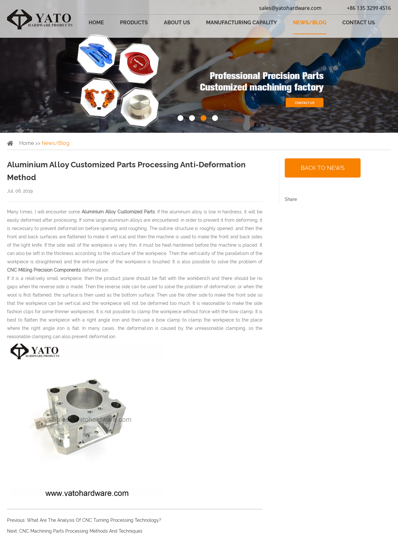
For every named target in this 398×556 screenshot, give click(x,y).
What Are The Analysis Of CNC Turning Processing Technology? (94, 520)
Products (134, 23)
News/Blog (309, 23)
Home (96, 23)
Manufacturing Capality (241, 23)
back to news (323, 167)
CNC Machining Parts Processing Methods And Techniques (80, 531)
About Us (177, 23)
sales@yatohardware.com (290, 8)
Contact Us (358, 23)
